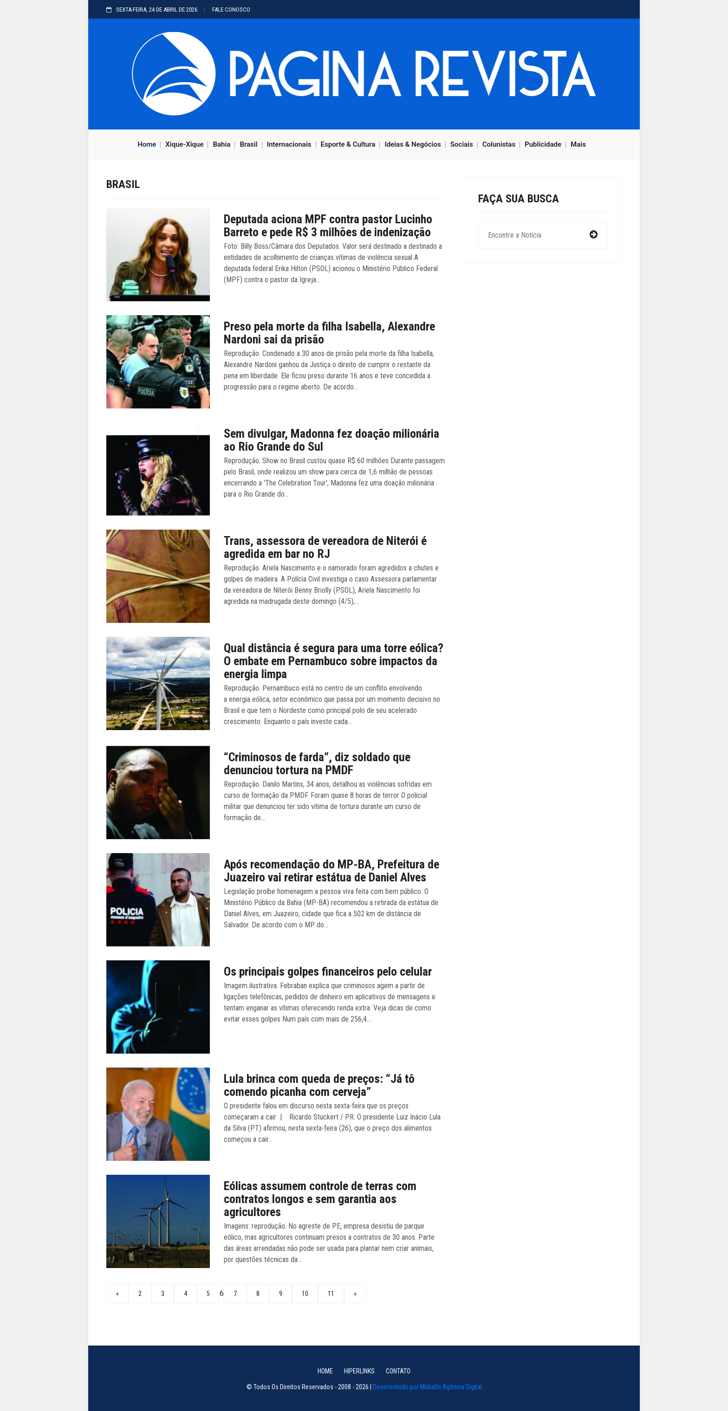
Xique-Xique (184, 144)
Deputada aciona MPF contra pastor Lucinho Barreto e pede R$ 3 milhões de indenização (328, 226)
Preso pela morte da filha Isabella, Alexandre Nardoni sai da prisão (329, 333)
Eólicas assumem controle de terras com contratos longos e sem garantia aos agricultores (320, 1198)
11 (331, 1293)
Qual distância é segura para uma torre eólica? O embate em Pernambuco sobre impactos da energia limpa (333, 660)
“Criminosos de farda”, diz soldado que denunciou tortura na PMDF (317, 764)
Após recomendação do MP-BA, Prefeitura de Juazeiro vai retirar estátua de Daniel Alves (331, 871)
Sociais (461, 144)
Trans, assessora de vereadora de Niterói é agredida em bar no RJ (325, 547)
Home (146, 144)
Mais (578, 144)
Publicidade (543, 144)
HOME (325, 1371)
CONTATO (398, 1371)
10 (305, 1293)
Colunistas (498, 144)
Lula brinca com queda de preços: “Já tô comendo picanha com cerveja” (319, 1085)
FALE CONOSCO (231, 9)
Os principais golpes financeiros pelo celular (328, 971)
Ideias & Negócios (412, 144)
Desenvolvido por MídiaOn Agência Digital (427, 1387)
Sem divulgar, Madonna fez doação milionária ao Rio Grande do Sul (331, 440)
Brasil (248, 144)
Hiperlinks (359, 1371)
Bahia (221, 144)
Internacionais (289, 144)
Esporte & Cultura (348, 144)
